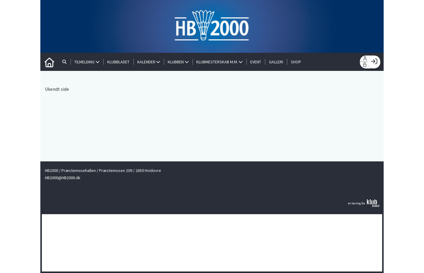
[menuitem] (49, 62)
